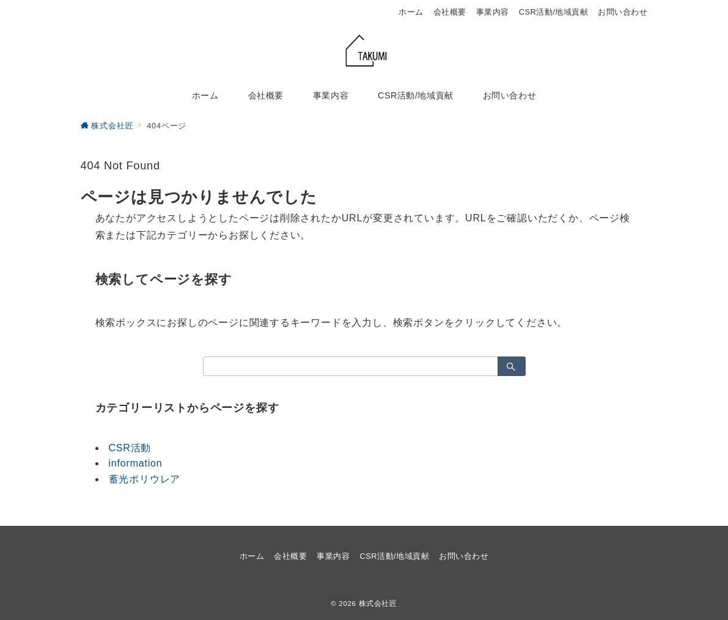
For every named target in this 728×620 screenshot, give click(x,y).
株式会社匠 (378, 603)
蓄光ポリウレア (145, 479)
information (136, 463)
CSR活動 (130, 448)
